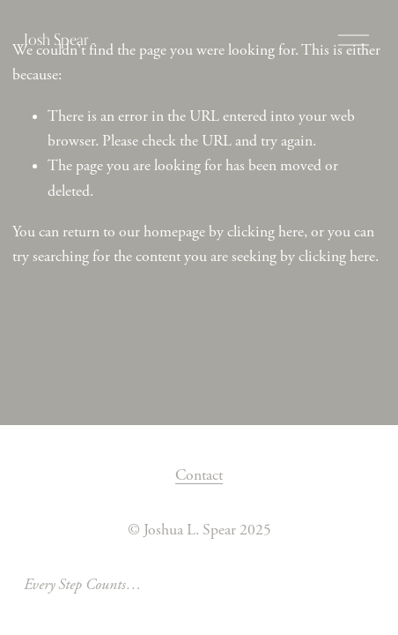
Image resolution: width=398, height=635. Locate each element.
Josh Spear (56, 39)
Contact (199, 475)
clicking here (265, 232)
